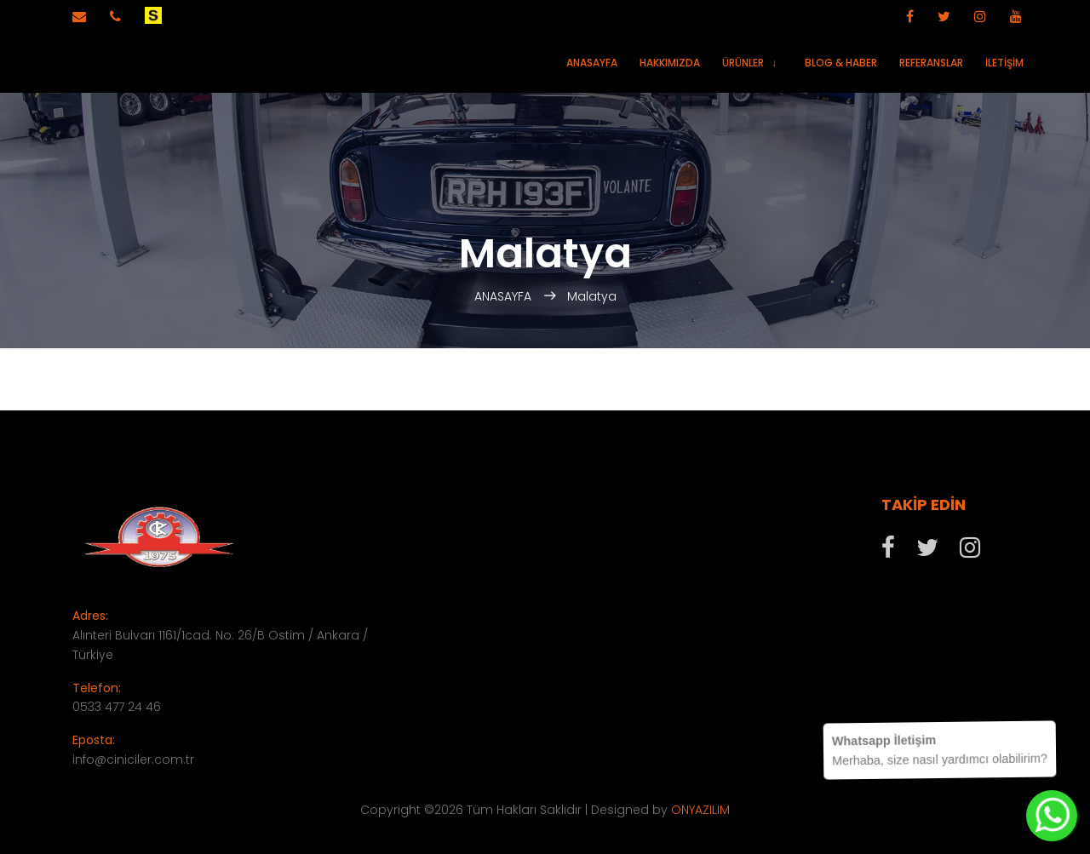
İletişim (1004, 62)
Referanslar (931, 62)
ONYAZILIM (700, 809)
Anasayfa (591, 62)
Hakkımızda (670, 62)
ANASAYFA (504, 296)
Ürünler (743, 62)
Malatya (592, 296)
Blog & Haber (841, 62)
